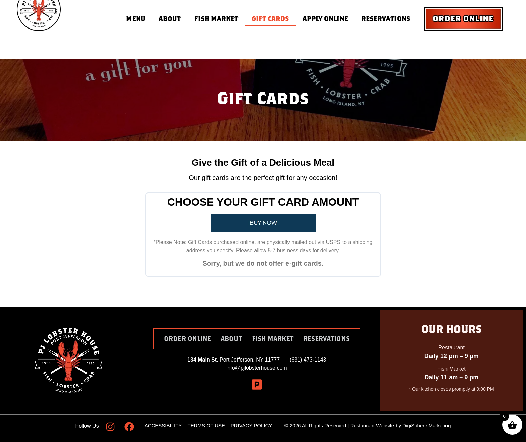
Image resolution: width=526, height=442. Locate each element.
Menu (135, 18)
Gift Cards (270, 18)
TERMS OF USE (207, 425)
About (170, 18)
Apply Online (325, 18)
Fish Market (216, 18)
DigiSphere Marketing (426, 425)
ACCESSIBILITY (163, 425)
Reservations (385, 18)
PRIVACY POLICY (251, 425)
